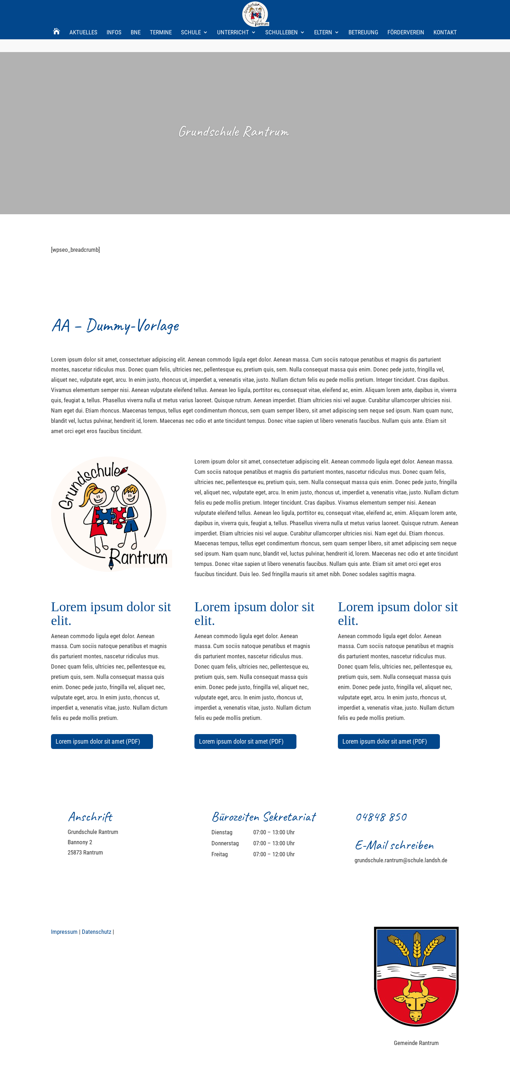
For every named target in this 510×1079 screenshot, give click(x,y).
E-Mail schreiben (394, 844)
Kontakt (445, 9)
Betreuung (363, 9)
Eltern (323, 9)
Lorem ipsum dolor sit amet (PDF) (98, 741)
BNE (136, 9)
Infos (114, 9)
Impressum (64, 931)
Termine (161, 9)
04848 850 (380, 816)
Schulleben (281, 9)
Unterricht (233, 9)
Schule (191, 9)
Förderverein (405, 9)
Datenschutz (96, 931)
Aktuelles (83, 9)
